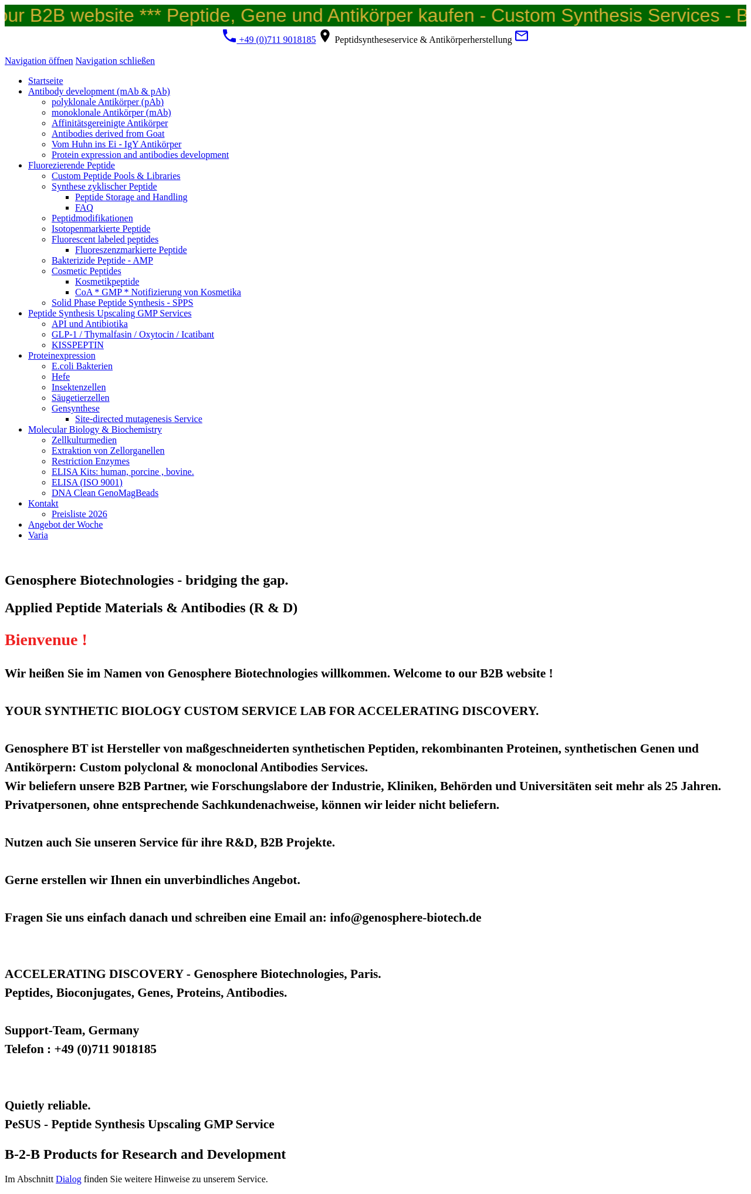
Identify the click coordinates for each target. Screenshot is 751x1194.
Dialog (69, 1179)
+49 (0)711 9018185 (269, 40)
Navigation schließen (115, 61)
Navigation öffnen (39, 61)
